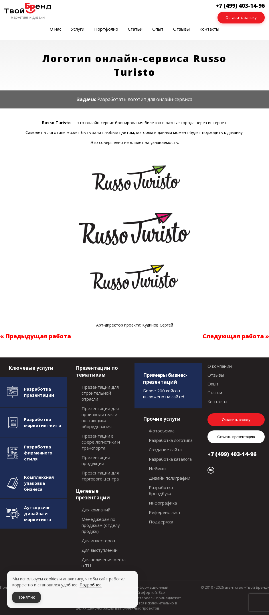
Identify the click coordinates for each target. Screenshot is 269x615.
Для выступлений (100, 550)
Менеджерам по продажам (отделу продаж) (101, 525)
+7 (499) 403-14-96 (231, 454)
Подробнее (91, 585)
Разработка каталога (170, 459)
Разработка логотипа (171, 440)
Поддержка (161, 522)
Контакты (209, 29)
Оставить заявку (241, 17)
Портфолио (106, 29)
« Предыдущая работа (35, 336)
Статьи (135, 29)
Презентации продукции (96, 460)
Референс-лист (165, 512)
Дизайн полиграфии (169, 478)
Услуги (77, 29)
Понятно (26, 597)
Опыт (157, 29)
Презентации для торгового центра (100, 476)
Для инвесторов (98, 540)
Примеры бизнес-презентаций (165, 378)
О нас (55, 29)
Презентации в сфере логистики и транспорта (101, 442)
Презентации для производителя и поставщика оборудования (100, 417)
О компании (219, 366)
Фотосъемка (162, 431)
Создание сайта (165, 449)
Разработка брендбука (161, 490)
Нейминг (158, 468)
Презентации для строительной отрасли (100, 393)
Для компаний (96, 510)
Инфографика (163, 503)
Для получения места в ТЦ (104, 562)
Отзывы (181, 29)
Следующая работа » (236, 336)
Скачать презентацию (236, 437)
